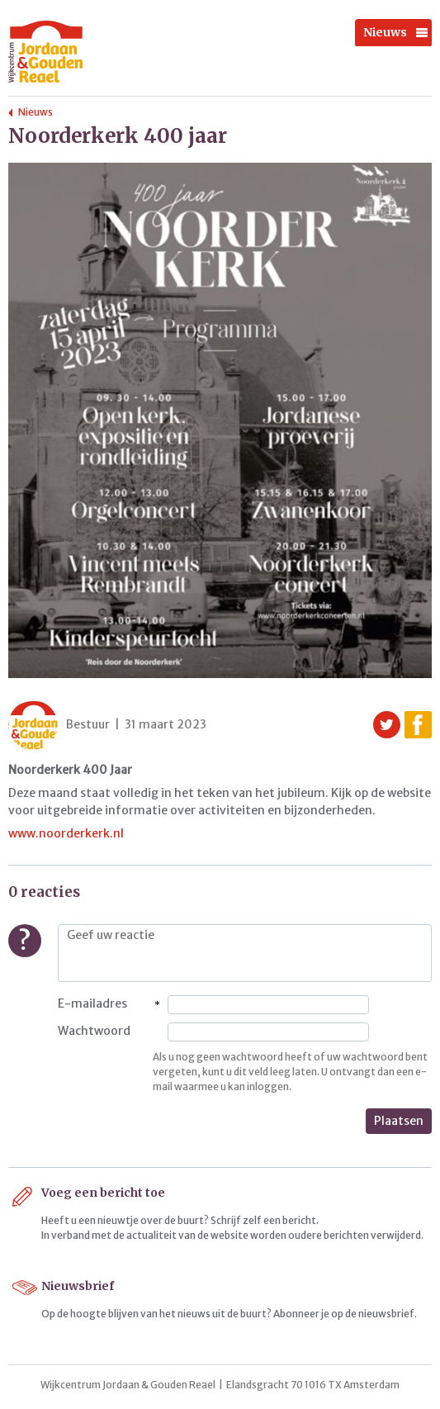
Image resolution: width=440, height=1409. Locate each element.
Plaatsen (398, 1120)
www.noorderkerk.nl (66, 833)
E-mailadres (92, 1003)
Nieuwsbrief (77, 1286)
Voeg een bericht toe (103, 1192)
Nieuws (385, 32)
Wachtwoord (94, 1030)
